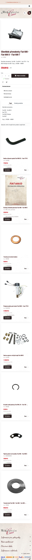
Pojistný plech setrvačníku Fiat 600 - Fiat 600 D (15, 454)
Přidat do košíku (20, 76)
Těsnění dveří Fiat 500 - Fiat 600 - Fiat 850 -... (14, 503)
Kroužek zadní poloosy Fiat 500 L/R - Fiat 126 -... (15, 404)
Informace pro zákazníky (10, 537)
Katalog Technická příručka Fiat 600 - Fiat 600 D (15, 207)
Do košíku (7, 170)
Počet (2, 73)
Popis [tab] (10, 103)
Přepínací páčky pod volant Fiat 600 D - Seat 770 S (15, 306)
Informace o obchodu (9, 550)
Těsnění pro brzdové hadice (10, 257)
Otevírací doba (6, 546)
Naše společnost (7, 541)
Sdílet (3, 82)
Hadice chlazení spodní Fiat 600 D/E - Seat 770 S (15, 158)
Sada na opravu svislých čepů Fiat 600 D (13, 355)
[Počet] (6, 76)
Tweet (6, 82)
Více (25, 170)
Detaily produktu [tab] (18, 103)
